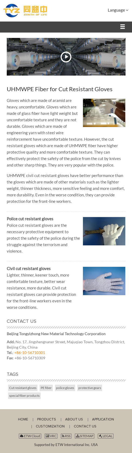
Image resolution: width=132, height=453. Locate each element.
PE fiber (46, 388)
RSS (66, 436)
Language (118, 10)
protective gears (89, 388)
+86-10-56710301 (29, 352)
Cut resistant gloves (22, 388)
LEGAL (105, 436)
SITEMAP (84, 436)
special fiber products (24, 396)
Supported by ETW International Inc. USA (66, 445)
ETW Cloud (30, 436)
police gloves (65, 388)
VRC (51, 436)
